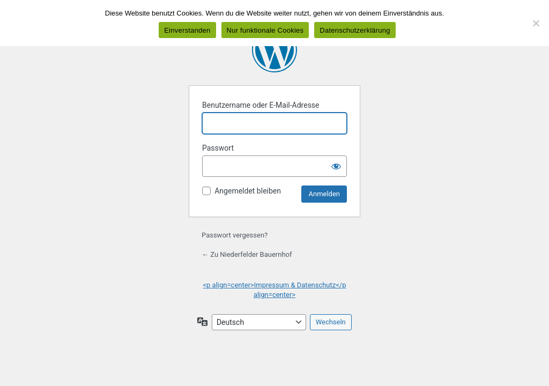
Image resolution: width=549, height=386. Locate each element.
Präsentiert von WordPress (274, 49)
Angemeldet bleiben (247, 191)
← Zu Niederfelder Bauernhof (247, 254)
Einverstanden (187, 30)
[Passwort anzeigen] (336, 166)
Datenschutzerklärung (355, 30)
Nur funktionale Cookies (265, 30)
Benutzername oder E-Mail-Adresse (261, 105)
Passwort (218, 148)
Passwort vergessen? (235, 235)
